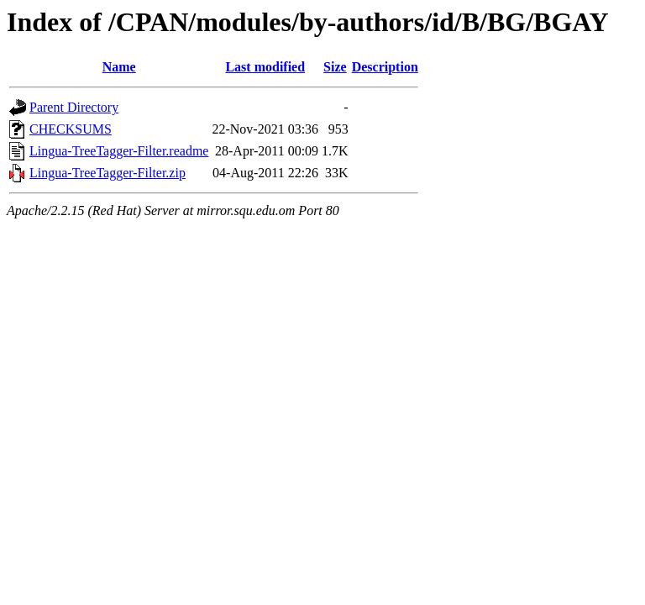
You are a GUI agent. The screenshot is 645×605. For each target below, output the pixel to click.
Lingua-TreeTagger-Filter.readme (118, 151)
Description (385, 67)
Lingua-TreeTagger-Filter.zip (107, 173)
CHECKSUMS (70, 129)
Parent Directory (73, 107)
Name (119, 67)
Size (335, 67)
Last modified (265, 67)
